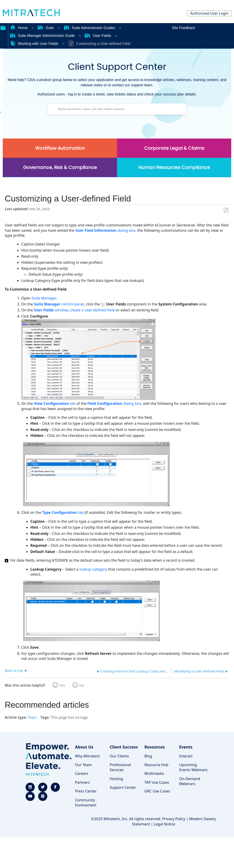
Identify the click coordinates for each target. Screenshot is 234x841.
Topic (32, 717)
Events (185, 747)
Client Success (124, 747)
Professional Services (120, 767)
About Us (84, 747)
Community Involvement (85, 802)
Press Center (86, 791)
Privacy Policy (173, 818)
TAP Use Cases (156, 782)
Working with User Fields (34, 44)
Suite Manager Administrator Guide (43, 36)
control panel (59, 304)
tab (54, 403)
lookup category (93, 569)
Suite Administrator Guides (90, 28)
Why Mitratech (87, 756)
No (81, 685)
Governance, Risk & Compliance (60, 167)
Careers (81, 773)
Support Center (123, 787)
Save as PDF (225, 210)
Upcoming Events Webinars (193, 767)
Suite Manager (44, 298)
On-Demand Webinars (189, 781)
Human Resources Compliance (174, 167)
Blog (148, 756)
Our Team (83, 764)
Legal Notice (164, 824)
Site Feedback (183, 28)
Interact (186, 756)
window (51, 310)
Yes (62, 685)
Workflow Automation (60, 148)
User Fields (98, 36)
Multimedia (154, 773)
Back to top (14, 670)
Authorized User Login (209, 13)
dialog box (105, 230)
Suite (46, 28)
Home (19, 28)
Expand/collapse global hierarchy (3, 27)
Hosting (116, 778)
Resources (154, 747)
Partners (82, 782)
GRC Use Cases (157, 791)
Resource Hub (156, 764)
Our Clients (119, 756)
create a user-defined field (92, 310)
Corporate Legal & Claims (174, 148)
